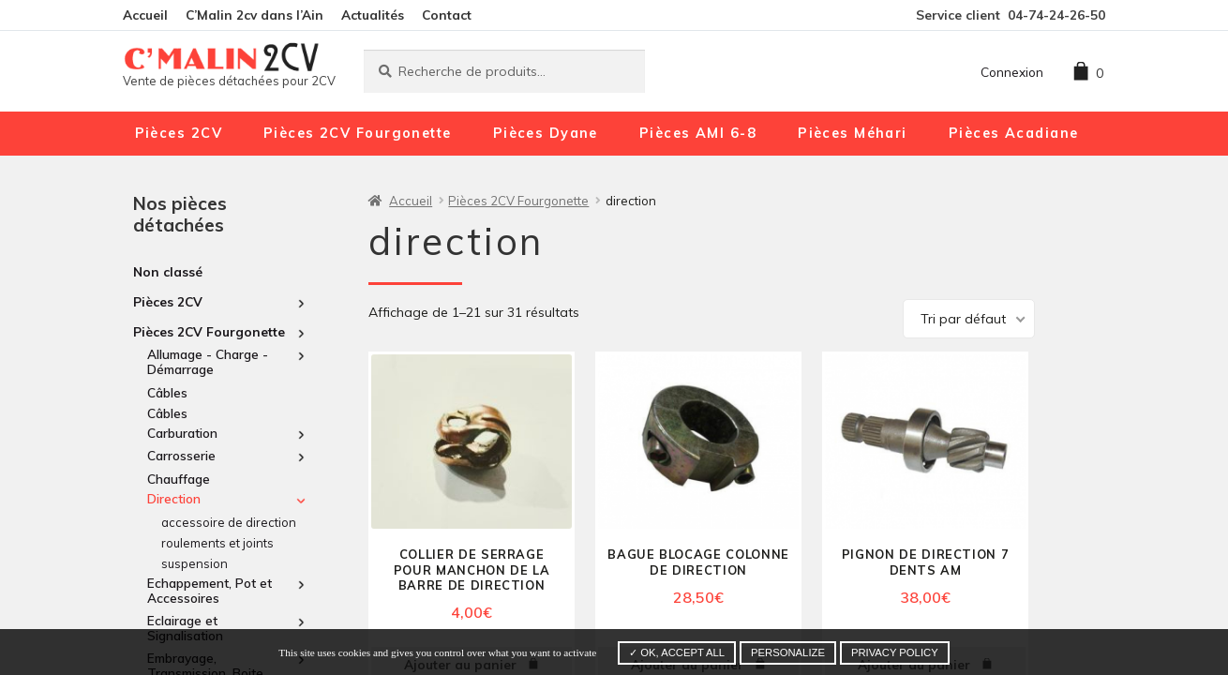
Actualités (372, 14)
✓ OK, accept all (677, 652)
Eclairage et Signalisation (185, 628)
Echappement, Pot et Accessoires (209, 591)
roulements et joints (217, 542)
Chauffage (178, 479)
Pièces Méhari (852, 133)
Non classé (167, 271)
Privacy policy (894, 652)
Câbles (167, 392)
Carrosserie (181, 455)
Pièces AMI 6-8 (697, 133)
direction (174, 498)
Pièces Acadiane (1014, 133)
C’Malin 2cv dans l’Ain (254, 14)
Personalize (788, 652)
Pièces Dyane (545, 133)
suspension (194, 563)
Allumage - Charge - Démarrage (207, 362)
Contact (447, 14)
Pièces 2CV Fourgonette (357, 133)
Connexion (1012, 72)
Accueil (145, 14)
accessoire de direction (228, 522)
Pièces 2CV (178, 133)
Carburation (182, 433)
